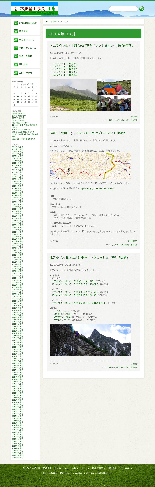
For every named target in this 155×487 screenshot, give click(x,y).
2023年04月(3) (17, 216)
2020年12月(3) (17, 273)
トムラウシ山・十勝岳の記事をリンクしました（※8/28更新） (92, 45)
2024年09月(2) (17, 181)
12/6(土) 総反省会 (18, 120)
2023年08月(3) (17, 209)
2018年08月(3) (17, 338)
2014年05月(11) (18, 455)
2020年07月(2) (17, 285)
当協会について (26, 39)
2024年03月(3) (17, 195)
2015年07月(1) (17, 423)
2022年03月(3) (17, 244)
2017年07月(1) (17, 368)
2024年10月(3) (17, 179)
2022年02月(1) (17, 246)
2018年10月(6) (17, 333)
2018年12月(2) (17, 329)
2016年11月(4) (17, 386)
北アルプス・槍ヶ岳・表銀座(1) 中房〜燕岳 (73, 281)
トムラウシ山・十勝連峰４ (65, 72)
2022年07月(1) (17, 234)
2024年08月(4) (17, 184)
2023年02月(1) (17, 221)
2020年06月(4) (17, 287)
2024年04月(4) (17, 193)
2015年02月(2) (17, 434)
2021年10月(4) (17, 253)
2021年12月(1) (17, 248)
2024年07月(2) (17, 186)
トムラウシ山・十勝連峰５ (65, 75)
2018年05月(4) (17, 345)
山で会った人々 (61, 311)
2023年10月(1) (17, 204)
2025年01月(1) (17, 172)
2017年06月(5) (17, 370)
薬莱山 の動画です (19, 116)
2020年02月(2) (17, 296)
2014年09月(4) (17, 446)
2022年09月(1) (17, 230)
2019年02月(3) (17, 324)
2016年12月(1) (17, 384)
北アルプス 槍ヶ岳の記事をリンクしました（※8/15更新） (90, 257)
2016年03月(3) (17, 405)
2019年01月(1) (17, 326)
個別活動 (134, 245)
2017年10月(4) (17, 361)
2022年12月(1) (17, 223)
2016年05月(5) (17, 400)
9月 (32, 84)
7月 (18, 84)
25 (18, 102)
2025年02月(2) (17, 170)
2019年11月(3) (17, 303)
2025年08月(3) (17, 156)
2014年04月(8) (17, 457)
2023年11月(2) (17, 202)
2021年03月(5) (17, 269)
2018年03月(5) (17, 349)
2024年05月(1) (17, 191)
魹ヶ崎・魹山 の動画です (21, 130)
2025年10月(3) (17, 152)
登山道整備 (125, 245)
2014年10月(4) (17, 444)
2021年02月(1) (17, 271)
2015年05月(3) (17, 428)
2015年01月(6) (17, 437)
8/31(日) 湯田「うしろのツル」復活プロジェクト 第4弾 (87, 133)
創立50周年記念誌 (28, 23)
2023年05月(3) (17, 214)
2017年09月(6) (17, 363)
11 (18, 96)
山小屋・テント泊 (113, 120)
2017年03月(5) (17, 377)
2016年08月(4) (17, 393)
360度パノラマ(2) (62, 317)
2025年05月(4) (17, 163)
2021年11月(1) (17, 250)
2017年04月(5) (17, 375)
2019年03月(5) (17, 322)
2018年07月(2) (17, 340)
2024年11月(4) (17, 177)
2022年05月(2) (17, 239)
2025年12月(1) (17, 147)
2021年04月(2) (17, 267)
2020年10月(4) (17, 278)
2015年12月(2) (17, 411)
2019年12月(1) (17, 301)
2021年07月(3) (17, 260)
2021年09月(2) (17, 255)
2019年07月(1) (17, 313)
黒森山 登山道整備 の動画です (23, 132)
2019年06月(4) (17, 315)
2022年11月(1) (17, 225)
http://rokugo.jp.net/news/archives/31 (97, 188)
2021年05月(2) (17, 264)
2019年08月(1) (17, 310)
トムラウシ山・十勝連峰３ (65, 69)
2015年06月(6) (17, 425)
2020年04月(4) (17, 292)
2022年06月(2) (17, 237)
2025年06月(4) (17, 161)
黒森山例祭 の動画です (20, 123)
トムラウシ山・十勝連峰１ (65, 63)
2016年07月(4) (17, 395)
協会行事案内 (25, 56)
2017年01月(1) (17, 382)
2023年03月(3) (17, 218)
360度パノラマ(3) (62, 320)
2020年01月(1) (17, 299)
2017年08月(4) (17, 365)
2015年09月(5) (17, 418)
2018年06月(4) (17, 342)
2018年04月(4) (17, 347)
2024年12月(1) (17, 175)
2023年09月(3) (17, 207)
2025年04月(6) (17, 165)
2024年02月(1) (17, 198)
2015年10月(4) (17, 416)
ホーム (46, 21)
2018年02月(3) (17, 352)
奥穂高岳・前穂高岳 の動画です (23, 139)
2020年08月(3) (17, 283)
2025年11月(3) (17, 149)
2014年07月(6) (17, 451)
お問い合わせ (25, 72)
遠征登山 (134, 120)
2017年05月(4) (17, 372)
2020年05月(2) (17, 290)
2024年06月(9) (17, 188)
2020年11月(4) (17, 276)
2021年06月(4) (17, 262)
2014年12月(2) (17, 439)
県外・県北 (125, 120)
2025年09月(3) (17, 154)
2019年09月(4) (17, 308)
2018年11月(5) (17, 331)
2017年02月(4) (17, 379)
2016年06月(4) (17, 398)
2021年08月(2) (17, 257)
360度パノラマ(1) (62, 314)
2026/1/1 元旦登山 (19, 118)
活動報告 (23, 64)
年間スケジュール (27, 48)
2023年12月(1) (17, 200)
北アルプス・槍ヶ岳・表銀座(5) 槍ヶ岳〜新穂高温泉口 (78, 303)
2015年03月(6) (17, 432)
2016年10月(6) (17, 388)
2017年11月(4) (17, 359)
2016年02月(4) (17, 407)
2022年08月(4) (17, 232)
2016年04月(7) (17, 402)
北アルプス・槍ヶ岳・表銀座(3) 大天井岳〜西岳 (75, 292)
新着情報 (23, 31)
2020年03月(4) (17, 294)
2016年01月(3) (17, 409)
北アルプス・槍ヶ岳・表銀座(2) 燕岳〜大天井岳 (75, 284)
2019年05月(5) (17, 317)
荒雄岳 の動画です (19, 113)
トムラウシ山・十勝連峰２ (65, 66)
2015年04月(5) (17, 430)
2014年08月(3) (17, 448)
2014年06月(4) (17, 453)
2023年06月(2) (17, 211)
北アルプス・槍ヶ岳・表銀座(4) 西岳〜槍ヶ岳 (74, 295)
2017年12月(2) (17, 356)
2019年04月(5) (17, 319)
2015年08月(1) (17, 421)
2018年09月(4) (17, 336)
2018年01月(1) (17, 354)
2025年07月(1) (17, 158)
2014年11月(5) (17, 441)
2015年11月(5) (17, 414)
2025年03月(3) (17, 168)
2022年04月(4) (17, 241)
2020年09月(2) (17, 280)
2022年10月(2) (17, 227)
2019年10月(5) (17, 306)
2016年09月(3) (17, 391)
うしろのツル (115, 245)
